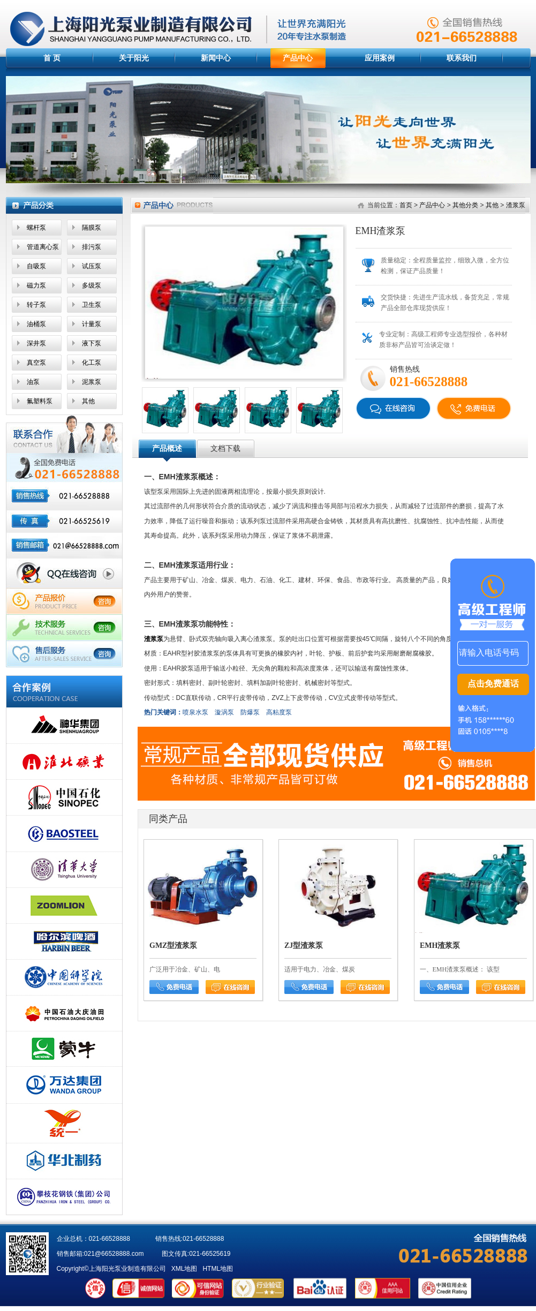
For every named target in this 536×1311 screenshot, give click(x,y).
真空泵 (36, 362)
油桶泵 (36, 324)
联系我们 (462, 58)
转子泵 (36, 304)
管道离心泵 (43, 247)
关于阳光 (134, 58)
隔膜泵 (91, 227)
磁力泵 (36, 285)
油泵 (33, 382)
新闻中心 (216, 58)
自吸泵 (36, 266)
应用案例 (380, 58)
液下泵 (91, 343)
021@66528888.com (114, 1253)
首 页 (52, 58)
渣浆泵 (515, 205)
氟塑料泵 (39, 401)
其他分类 (465, 205)
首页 (405, 205)
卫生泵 (91, 304)
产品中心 (298, 58)
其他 (88, 401)
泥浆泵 (91, 382)
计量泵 (91, 324)
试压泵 (91, 266)
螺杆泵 (36, 227)
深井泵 (36, 343)
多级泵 (91, 285)
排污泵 (91, 247)
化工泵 (91, 362)
